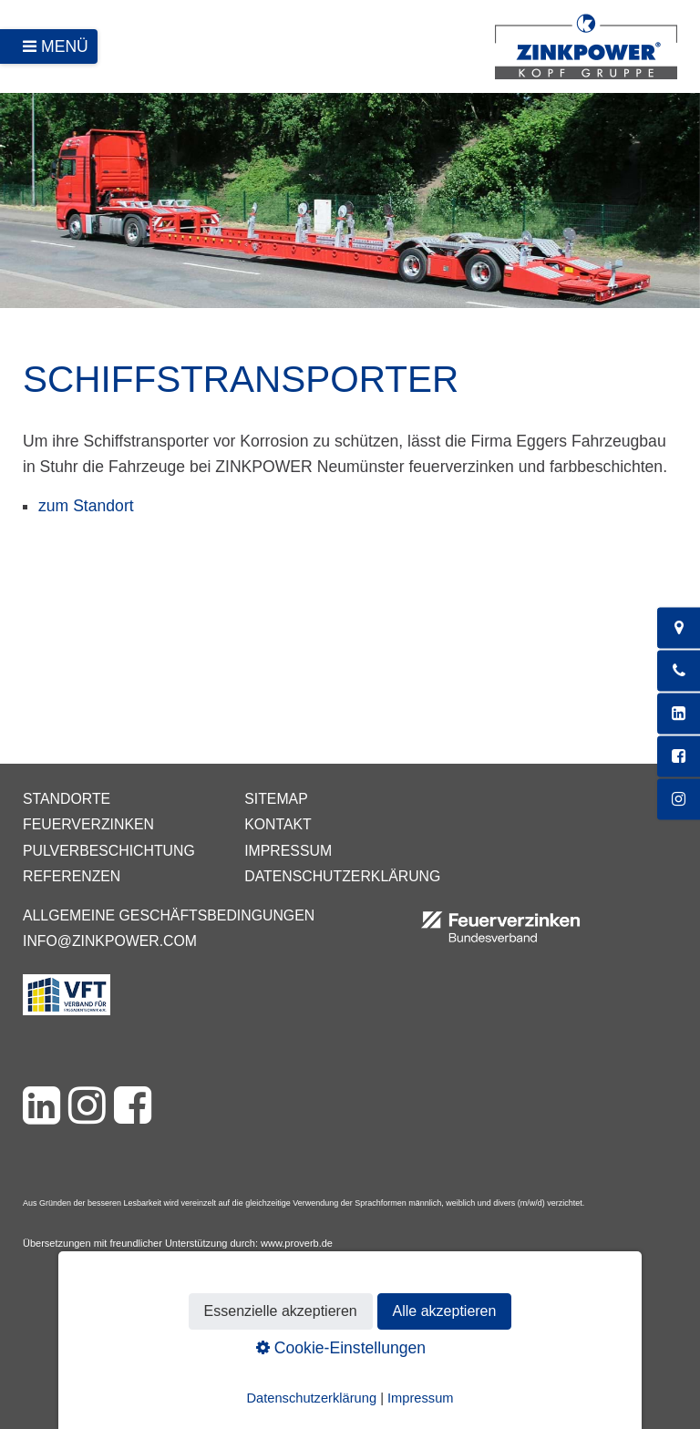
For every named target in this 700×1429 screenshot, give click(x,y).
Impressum (288, 850)
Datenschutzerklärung (342, 876)
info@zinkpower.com (110, 941)
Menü (64, 46)
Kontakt (278, 824)
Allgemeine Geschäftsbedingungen (168, 915)
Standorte (66, 799)
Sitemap (275, 799)
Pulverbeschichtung (109, 850)
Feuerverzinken (88, 824)
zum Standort (86, 506)
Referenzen (71, 876)
